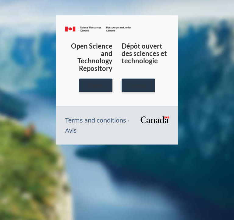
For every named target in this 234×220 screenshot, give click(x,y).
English (95, 85)
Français (138, 85)
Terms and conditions (95, 120)
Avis (71, 130)
